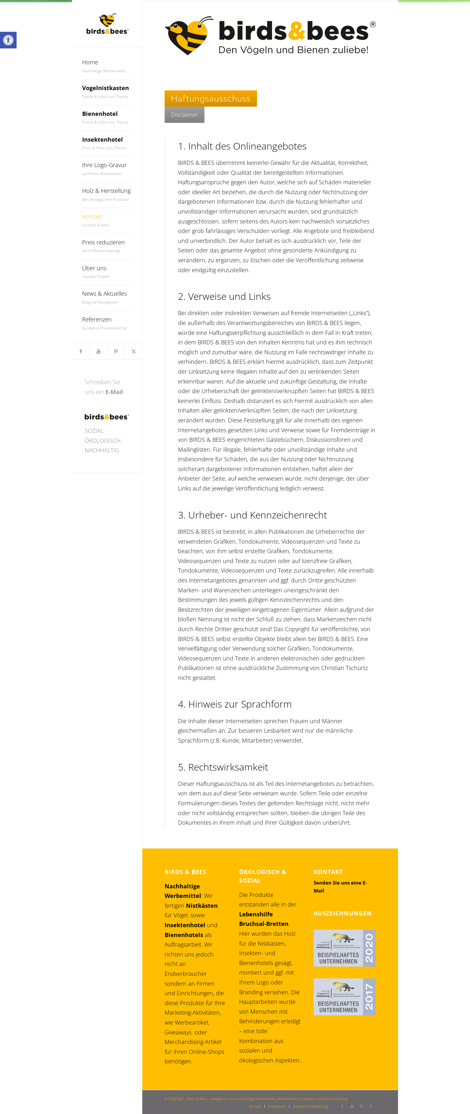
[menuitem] (107, 67)
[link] (8, 40)
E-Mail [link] (114, 392)
